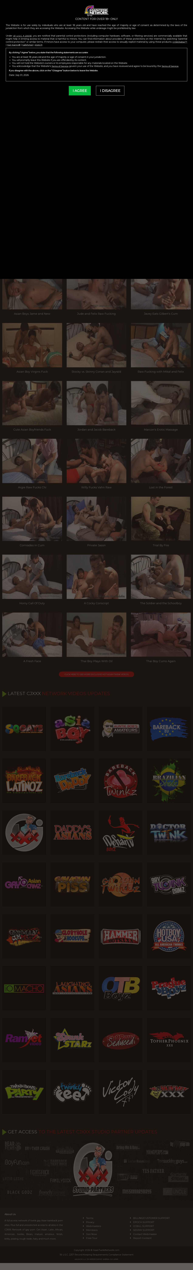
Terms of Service (60, 64)
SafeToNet (44, 43)
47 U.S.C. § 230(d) (22, 33)
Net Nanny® (30, 43)
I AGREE (79, 89)
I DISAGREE (110, 89)
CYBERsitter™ (13, 43)
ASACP (55, 43)
